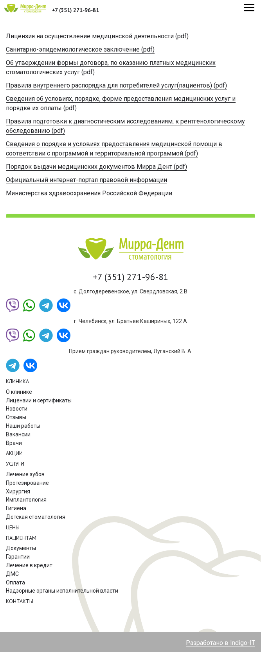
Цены (13, 527)
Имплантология (26, 500)
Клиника (17, 381)
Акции (14, 453)
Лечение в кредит (29, 565)
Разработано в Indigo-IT (220, 643)
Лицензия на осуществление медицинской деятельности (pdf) (97, 36)
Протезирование (27, 483)
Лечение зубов (25, 474)
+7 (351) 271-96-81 (75, 10)
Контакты (19, 601)
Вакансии (18, 434)
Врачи (14, 443)
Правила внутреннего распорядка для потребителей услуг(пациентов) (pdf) (116, 85)
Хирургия (18, 491)
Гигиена (16, 508)
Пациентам (21, 537)
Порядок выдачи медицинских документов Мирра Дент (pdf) (96, 166)
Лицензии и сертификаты (39, 400)
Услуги (15, 463)
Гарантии (18, 557)
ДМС (12, 574)
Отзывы (16, 417)
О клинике (19, 392)
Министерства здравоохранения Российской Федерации (89, 193)
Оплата (15, 582)
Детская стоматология (35, 517)
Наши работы (23, 426)
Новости (16, 408)
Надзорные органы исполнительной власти (62, 591)
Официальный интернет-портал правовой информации (86, 180)
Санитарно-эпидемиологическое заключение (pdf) (80, 49)
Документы (21, 548)
